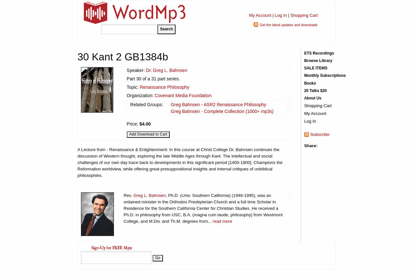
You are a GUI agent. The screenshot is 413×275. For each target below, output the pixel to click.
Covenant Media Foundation (183, 95)
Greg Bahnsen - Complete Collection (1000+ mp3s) (222, 111)
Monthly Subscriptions (325, 75)
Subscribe (319, 134)
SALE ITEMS (315, 68)
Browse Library (318, 60)
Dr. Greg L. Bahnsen (166, 70)
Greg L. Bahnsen (149, 195)
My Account (260, 15)
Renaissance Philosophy (164, 87)
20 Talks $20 (315, 90)
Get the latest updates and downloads (288, 25)
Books (310, 83)
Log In (281, 15)
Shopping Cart (304, 15)
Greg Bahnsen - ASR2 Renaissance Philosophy (218, 104)
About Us (312, 98)
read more (222, 221)
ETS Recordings (319, 53)
